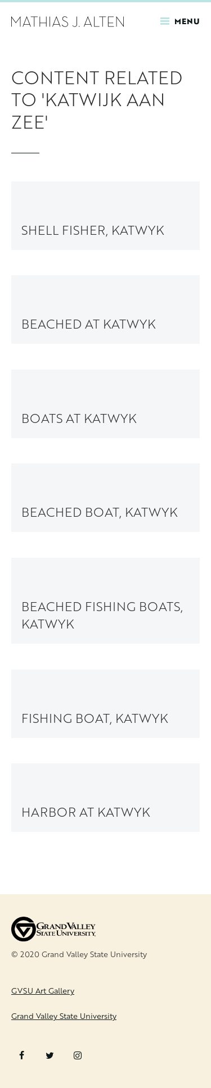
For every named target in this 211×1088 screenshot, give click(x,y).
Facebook (21, 1055)
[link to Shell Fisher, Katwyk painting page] (105, 215)
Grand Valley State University (63, 1015)
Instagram (78, 1055)
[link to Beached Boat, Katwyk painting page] (105, 497)
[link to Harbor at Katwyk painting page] (105, 797)
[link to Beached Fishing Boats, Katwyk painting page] (105, 601)
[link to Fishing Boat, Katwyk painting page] (105, 704)
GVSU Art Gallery (42, 990)
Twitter (50, 1055)
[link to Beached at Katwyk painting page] (105, 309)
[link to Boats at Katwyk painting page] (105, 404)
